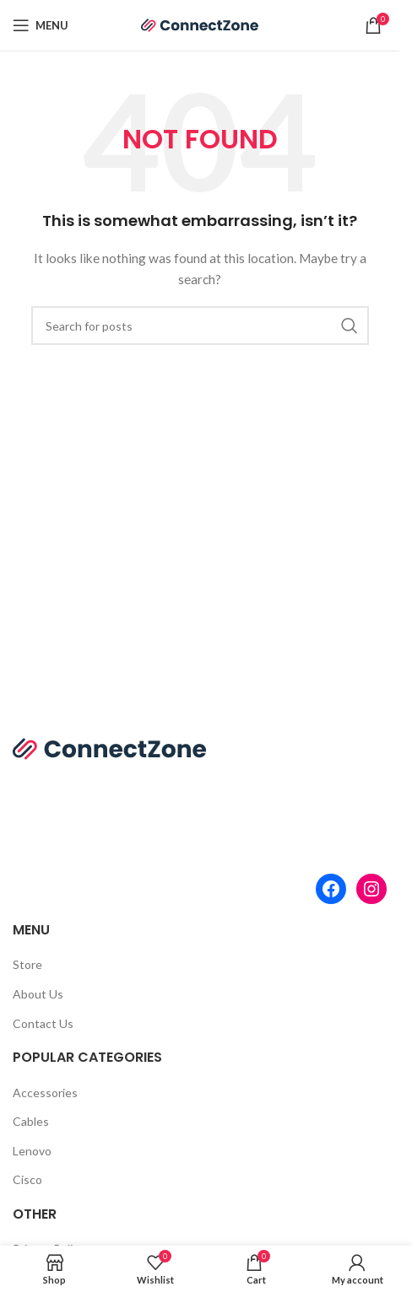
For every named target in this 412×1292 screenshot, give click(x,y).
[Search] (200, 325)
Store (27, 964)
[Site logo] (200, 24)
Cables (31, 1121)
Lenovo (32, 1151)
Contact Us (43, 1023)
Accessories (45, 1092)
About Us (38, 994)
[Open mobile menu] (40, 25)
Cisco (27, 1179)
